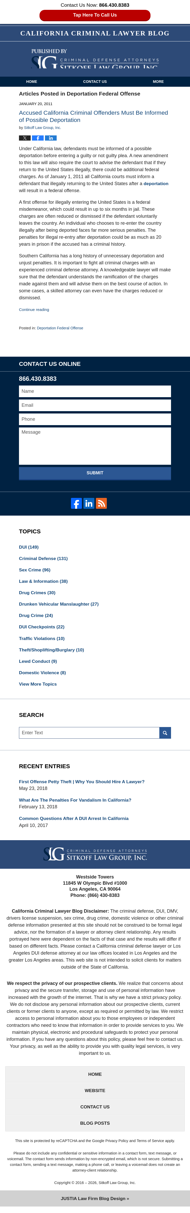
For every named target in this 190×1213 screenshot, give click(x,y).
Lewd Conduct (38, 663)
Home (31, 82)
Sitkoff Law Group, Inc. (117, 1189)
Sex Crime (35, 570)
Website (95, 1095)
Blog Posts (95, 1129)
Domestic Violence (43, 675)
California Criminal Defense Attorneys (95, 59)
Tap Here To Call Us (95, 15)
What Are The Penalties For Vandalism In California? (77, 804)
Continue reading (34, 310)
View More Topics (38, 687)
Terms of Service (151, 1147)
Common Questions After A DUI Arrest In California (75, 822)
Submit (95, 473)
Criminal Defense (44, 559)
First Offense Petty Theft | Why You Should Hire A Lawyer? (84, 785)
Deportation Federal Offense (61, 328)
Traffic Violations (42, 640)
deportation (156, 183)
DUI (29, 547)
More (158, 82)
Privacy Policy (116, 1147)
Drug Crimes (38, 594)
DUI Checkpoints (42, 628)
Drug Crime (36, 617)
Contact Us (95, 82)
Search (165, 736)
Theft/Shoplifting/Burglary (52, 652)
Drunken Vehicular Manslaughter (60, 605)
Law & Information (44, 582)
